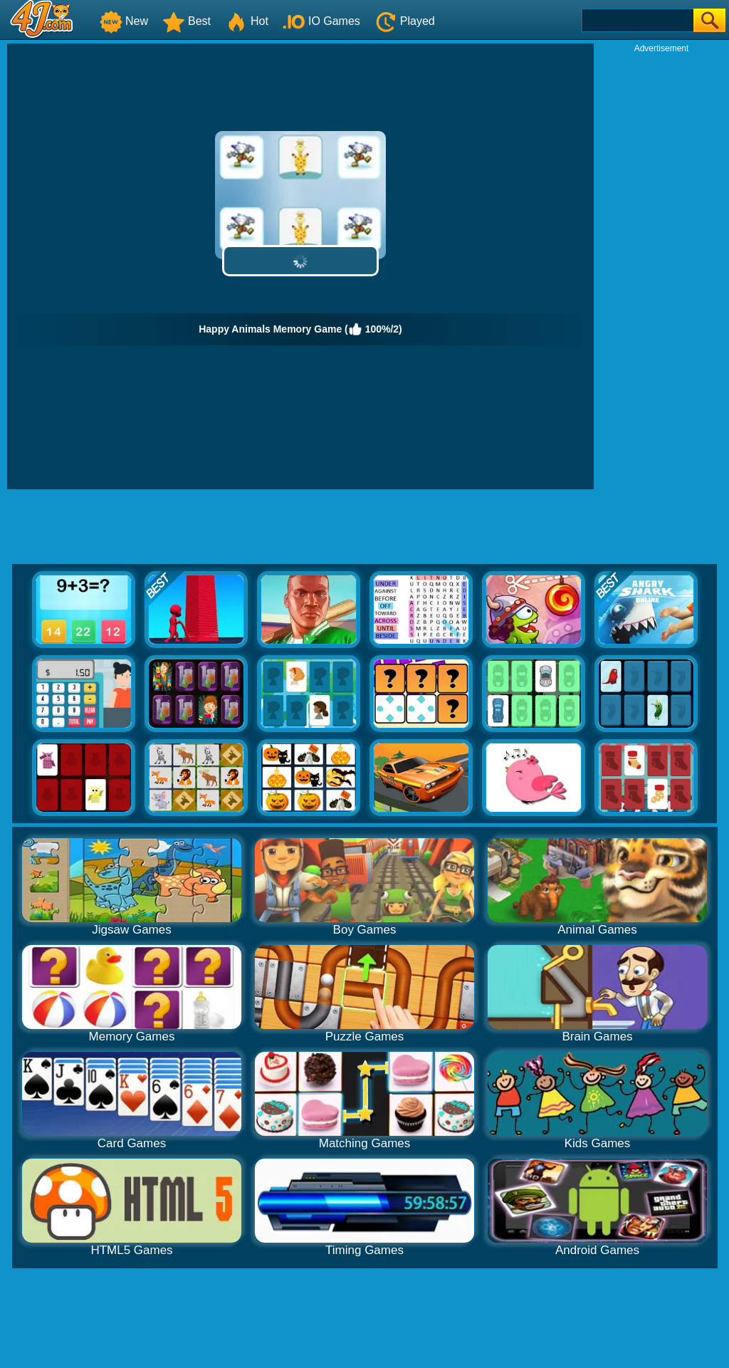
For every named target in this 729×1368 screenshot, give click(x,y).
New (124, 21)
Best (186, 21)
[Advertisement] (661, 267)
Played (404, 21)
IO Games (321, 21)
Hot (246, 21)
